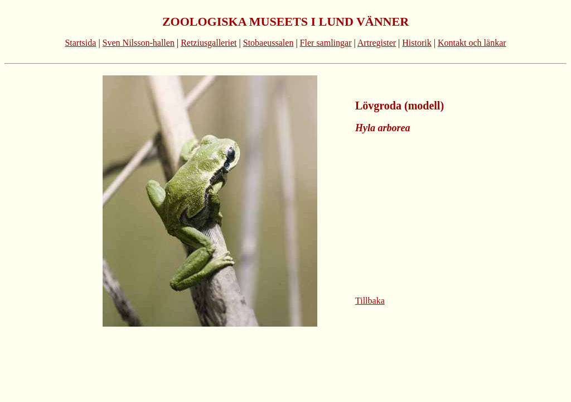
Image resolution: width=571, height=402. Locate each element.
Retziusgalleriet (208, 42)
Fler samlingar (326, 42)
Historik (416, 42)
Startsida (80, 42)
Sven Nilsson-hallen (139, 42)
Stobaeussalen (268, 42)
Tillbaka (370, 300)
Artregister (376, 42)
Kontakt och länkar (472, 42)
